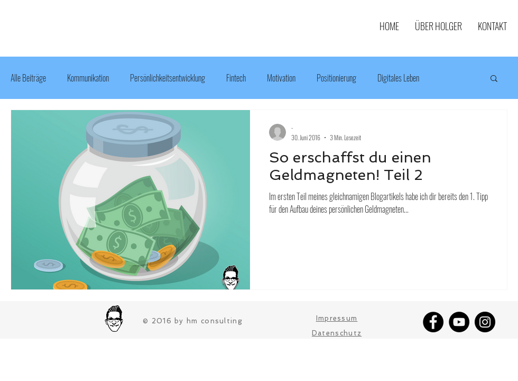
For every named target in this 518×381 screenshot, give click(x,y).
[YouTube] (459, 322)
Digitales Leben (398, 78)
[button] (494, 79)
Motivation (281, 78)
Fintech (236, 78)
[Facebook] (433, 322)
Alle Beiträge (28, 78)
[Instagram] (485, 322)
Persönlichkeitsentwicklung (167, 78)
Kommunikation (88, 78)
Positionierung (336, 78)
